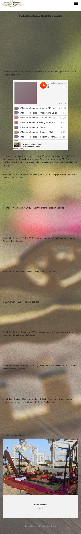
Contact (6, 165)
